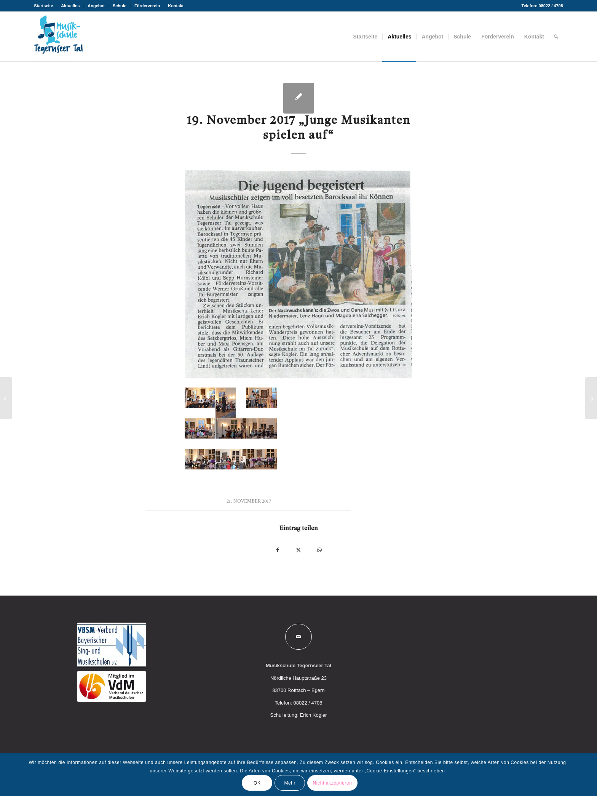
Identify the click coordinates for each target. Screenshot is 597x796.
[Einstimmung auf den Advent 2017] (591, 398)
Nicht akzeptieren (332, 783)
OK (257, 783)
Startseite (43, 5)
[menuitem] (45, 6)
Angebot (96, 5)
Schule (119, 5)
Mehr (289, 783)
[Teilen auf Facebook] (277, 550)
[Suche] (556, 36)
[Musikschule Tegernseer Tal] (58, 36)
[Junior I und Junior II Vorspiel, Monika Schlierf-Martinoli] (6, 398)
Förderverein (147, 5)
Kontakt (176, 5)
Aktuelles (70, 5)
